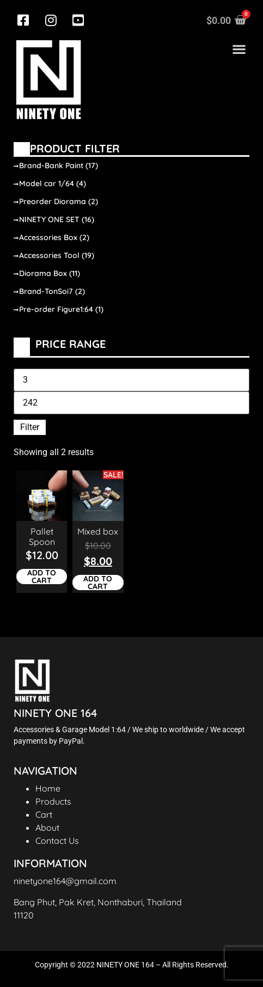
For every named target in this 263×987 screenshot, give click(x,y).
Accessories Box (54, 237)
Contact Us (57, 840)
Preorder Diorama (58, 201)
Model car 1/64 (52, 183)
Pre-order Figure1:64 (61, 309)
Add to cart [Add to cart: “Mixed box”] (97, 582)
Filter (29, 427)
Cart (43, 814)
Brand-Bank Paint (58, 165)
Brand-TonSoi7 (52, 291)
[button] (238, 49)
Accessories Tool (56, 255)
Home (47, 788)
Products (53, 801)
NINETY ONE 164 (55, 713)
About (47, 827)
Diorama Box (49, 273)
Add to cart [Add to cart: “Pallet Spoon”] (41, 576)
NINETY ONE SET (56, 219)
